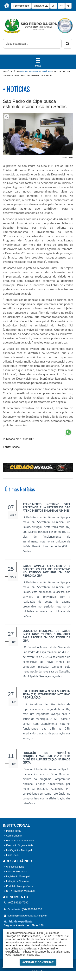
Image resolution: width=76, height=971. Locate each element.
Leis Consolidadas (15, 871)
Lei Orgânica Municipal (18, 850)
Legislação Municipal (16, 876)
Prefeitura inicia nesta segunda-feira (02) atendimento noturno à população (46, 694)
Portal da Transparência (18, 886)
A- (53, 5)
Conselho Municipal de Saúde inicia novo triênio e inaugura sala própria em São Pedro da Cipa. (46, 635)
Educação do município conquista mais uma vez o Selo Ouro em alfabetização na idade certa (46, 757)
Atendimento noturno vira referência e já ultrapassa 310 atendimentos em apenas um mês (46, 507)
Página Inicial (12, 830)
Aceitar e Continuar (38, 963)
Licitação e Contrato (16, 881)
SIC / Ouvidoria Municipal (19, 891)
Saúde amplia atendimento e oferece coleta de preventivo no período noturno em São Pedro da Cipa (46, 570)
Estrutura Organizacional (19, 840)
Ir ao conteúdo (21, 5)
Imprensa (34, 71)
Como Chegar (13, 835)
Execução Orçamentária (18, 845)
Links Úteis (11, 855)
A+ (61, 5)
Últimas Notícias (14, 866)
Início (23, 71)
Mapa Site (40, 5)
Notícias (46, 71)
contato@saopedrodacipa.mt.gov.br (25, 915)
